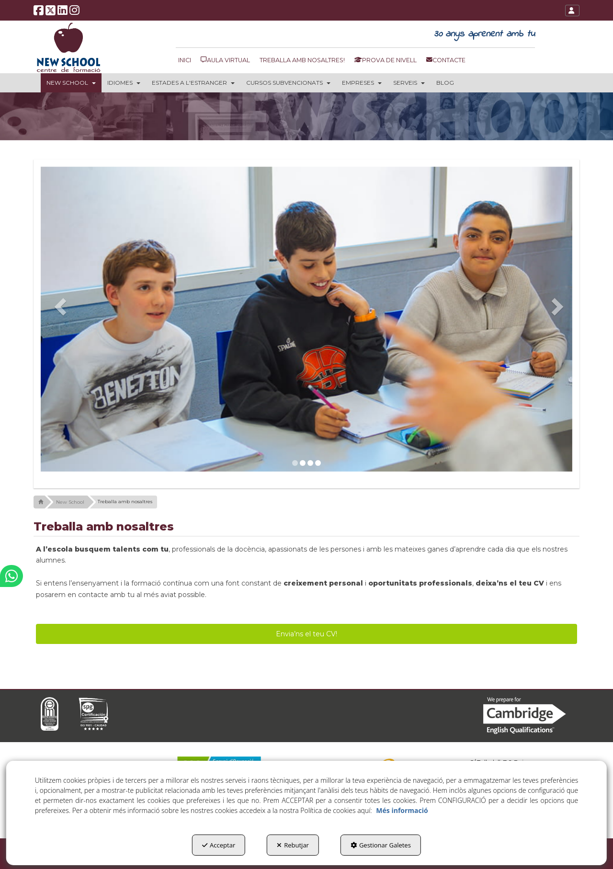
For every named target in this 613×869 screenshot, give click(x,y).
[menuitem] (187, 60)
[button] (39, 13)
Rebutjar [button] (293, 845)
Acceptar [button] (218, 845)
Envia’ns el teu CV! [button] (306, 634)
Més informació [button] (402, 810)
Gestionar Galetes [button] (381, 845)
